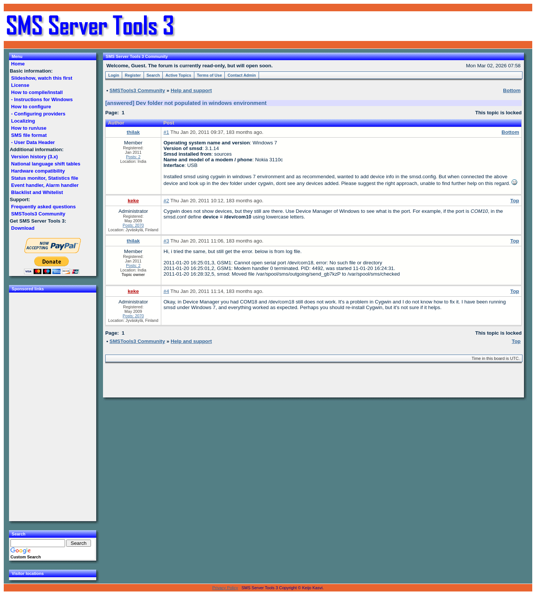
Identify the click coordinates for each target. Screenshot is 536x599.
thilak (133, 132)
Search (153, 75)
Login (113, 75)
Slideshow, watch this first (42, 78)
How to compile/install (37, 92)
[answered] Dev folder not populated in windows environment (185, 103)
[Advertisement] (442, 26)
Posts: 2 (133, 157)
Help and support (191, 90)
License (20, 85)
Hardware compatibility (38, 171)
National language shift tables (46, 164)
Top (514, 200)
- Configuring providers (38, 114)
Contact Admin (241, 75)
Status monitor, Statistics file (45, 178)
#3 (166, 241)
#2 (166, 200)
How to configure (31, 106)
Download (23, 228)
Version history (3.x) (34, 156)
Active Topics (178, 75)
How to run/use (29, 128)
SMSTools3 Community (38, 214)
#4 (166, 291)
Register (133, 75)
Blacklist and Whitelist (37, 192)
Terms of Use (209, 75)
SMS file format (29, 135)
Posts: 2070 (133, 225)
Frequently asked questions (43, 206)
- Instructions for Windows (42, 99)
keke (133, 200)
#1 (166, 132)
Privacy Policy (225, 587)
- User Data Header (33, 142)
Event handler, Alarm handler (45, 185)
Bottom (510, 132)
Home (18, 64)
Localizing (23, 121)
